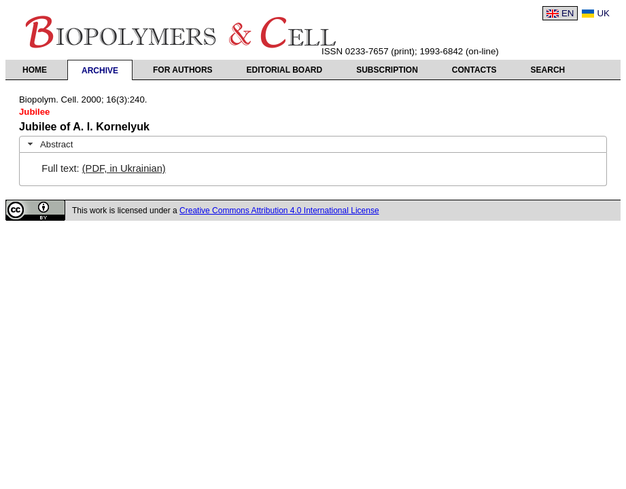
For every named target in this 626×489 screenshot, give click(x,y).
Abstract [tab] (48, 144)
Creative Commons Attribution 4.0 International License (279, 210)
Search (548, 70)
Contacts (474, 70)
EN (567, 13)
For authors (183, 70)
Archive (100, 70)
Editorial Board (285, 70)
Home (34, 70)
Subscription (387, 70)
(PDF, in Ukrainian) (124, 168)
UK (603, 13)
